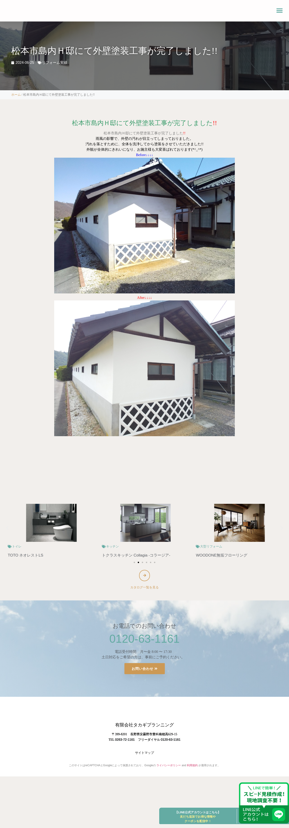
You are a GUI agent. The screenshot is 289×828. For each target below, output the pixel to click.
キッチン (205, 546)
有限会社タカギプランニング (144, 745)
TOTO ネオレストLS (118, 555)
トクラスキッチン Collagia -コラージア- (229, 555)
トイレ (110, 546)
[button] (279, 11)
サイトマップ (144, 773)
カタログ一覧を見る (144, 588)
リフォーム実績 (54, 62)
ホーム (16, 94)
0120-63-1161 (144, 640)
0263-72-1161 (125, 760)
